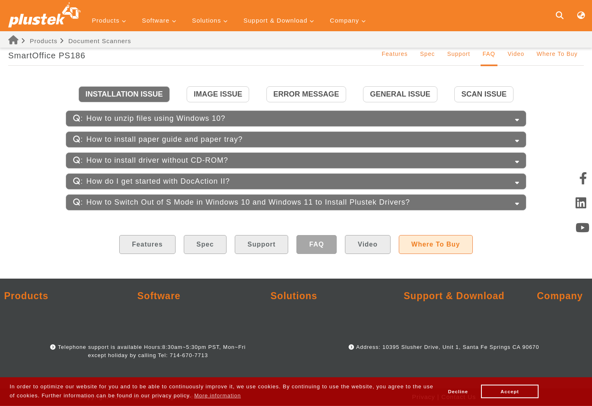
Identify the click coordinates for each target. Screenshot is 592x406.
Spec (427, 54)
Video (516, 54)
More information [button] (217, 395)
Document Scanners (99, 40)
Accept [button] (510, 391)
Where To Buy (557, 54)
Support (458, 54)
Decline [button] (458, 391)
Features (395, 54)
